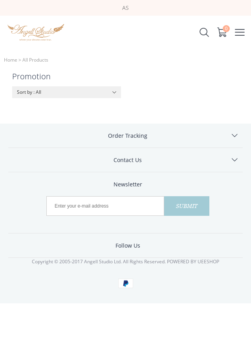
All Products (35, 60)
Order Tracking (127, 135)
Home (10, 60)
